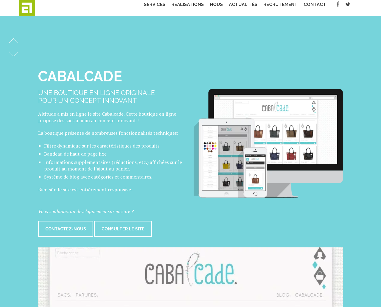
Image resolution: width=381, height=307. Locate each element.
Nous (223, 7)
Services (162, 7)
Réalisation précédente (13, 40)
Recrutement (288, 7)
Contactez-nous (65, 229)
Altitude (38, 8)
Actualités (250, 7)
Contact (322, 7)
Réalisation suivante (13, 54)
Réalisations (195, 7)
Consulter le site (123, 229)
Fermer (362, 32)
